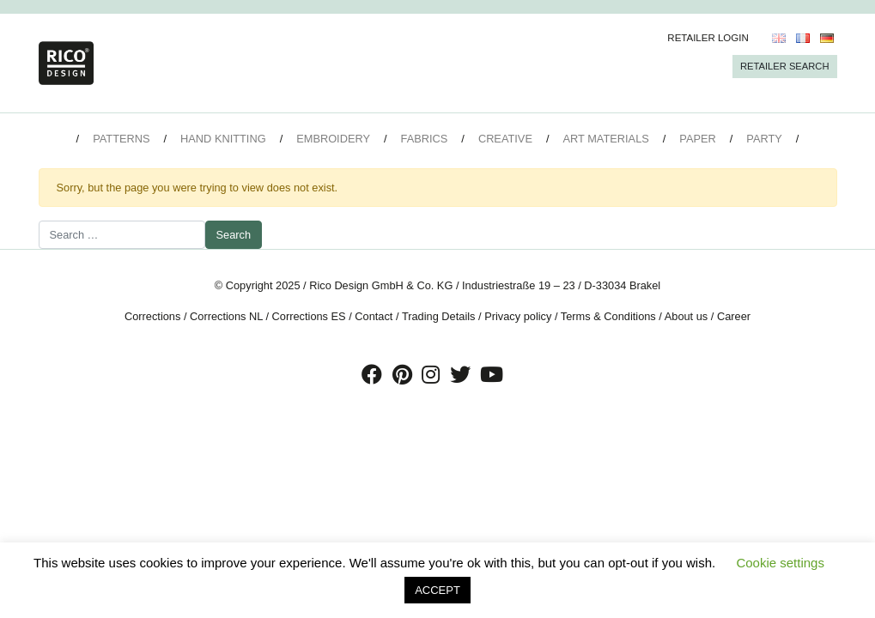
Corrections (152, 316)
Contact (373, 316)
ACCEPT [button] (437, 590)
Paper (697, 138)
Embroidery (333, 138)
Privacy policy (517, 316)
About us (686, 316)
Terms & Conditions (608, 316)
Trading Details (439, 316)
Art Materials (606, 138)
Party (763, 138)
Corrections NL (226, 316)
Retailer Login (708, 38)
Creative (505, 138)
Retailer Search (784, 66)
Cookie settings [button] (780, 562)
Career (733, 316)
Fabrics (424, 138)
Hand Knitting (223, 138)
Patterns (121, 138)
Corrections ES (309, 316)
